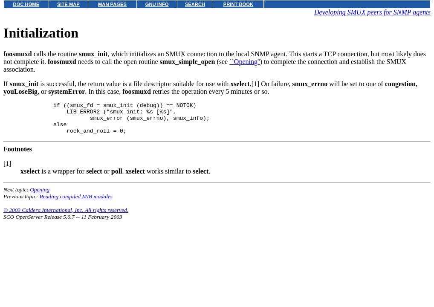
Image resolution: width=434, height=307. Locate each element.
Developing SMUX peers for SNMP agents (372, 12)
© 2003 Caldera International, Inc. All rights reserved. (65, 216)
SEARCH (195, 4)
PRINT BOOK (238, 4)
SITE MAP (68, 4)
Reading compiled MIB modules (76, 203)
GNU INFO (157, 4)
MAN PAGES (112, 4)
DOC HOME (26, 4)
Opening (39, 196)
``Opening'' (244, 61)
